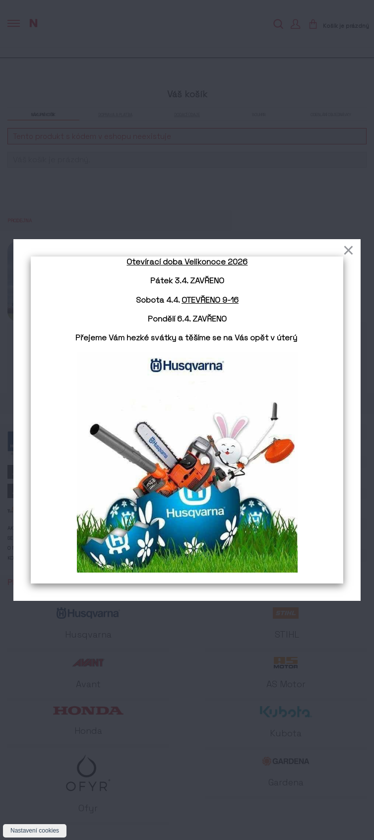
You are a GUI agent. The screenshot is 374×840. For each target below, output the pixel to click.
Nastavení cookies (34, 830)
